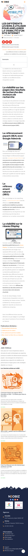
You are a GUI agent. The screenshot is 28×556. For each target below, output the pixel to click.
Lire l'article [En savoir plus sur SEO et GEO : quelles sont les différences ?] (3, 440)
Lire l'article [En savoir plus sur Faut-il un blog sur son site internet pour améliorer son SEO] (3, 477)
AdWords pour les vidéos (8, 330)
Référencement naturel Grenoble (17, 49)
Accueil (4, 49)
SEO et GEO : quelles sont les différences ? (13, 431)
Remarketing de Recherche (9, 328)
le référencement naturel (13, 200)
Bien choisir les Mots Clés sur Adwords (12, 335)
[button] (3, 42)
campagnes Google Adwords (15, 158)
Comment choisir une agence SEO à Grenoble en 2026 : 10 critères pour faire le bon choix (13, 394)
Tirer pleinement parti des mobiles (11, 333)
